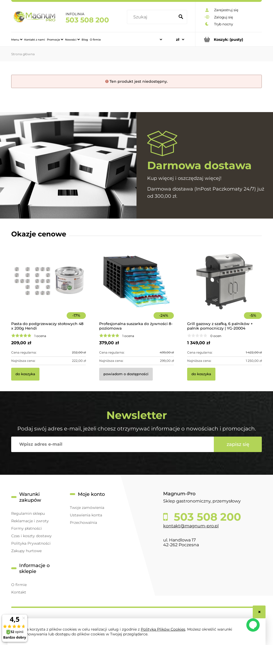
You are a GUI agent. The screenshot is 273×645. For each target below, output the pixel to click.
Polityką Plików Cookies (163, 629)
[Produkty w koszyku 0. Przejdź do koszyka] (228, 39)
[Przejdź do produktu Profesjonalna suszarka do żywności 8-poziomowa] (136, 288)
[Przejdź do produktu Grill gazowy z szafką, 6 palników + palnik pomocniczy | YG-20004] (224, 288)
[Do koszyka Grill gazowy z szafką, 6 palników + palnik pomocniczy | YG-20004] (201, 374)
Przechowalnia (83, 522)
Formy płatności (26, 528)
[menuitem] (16, 39)
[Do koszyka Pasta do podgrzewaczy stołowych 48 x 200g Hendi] (25, 374)
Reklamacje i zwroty (30, 521)
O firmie (19, 584)
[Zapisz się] (238, 444)
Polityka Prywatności (31, 543)
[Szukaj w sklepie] (152, 17)
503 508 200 (87, 20)
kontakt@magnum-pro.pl (191, 525)
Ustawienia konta (86, 515)
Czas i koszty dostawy (31, 535)
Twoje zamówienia (87, 507)
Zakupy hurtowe (26, 550)
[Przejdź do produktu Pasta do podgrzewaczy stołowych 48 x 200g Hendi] (48, 288)
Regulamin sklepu (28, 513)
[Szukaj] (181, 17)
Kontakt (18, 592)
